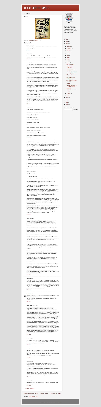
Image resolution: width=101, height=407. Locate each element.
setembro (69, 52)
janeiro (68, 95)
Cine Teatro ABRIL (70, 64)
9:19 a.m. (28, 214)
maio (68, 59)
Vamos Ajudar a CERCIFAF (69, 67)
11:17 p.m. (29, 334)
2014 (67, 39)
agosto (68, 53)
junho (68, 57)
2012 (67, 43)
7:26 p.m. (28, 357)
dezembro (69, 46)
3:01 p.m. (28, 301)
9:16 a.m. (28, 103)
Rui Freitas (29, 293)
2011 (67, 45)
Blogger (59, 401)
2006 (67, 104)
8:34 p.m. (28, 376)
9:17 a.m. (28, 137)
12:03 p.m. (29, 289)
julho (68, 55)
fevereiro (69, 93)
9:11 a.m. (28, 58)
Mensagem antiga (56, 393)
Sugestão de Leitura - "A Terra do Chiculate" (71, 86)
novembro (69, 48)
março (68, 62)
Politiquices (68, 88)
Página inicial (44, 393)
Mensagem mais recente (31, 393)
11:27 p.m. (29, 385)
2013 (67, 41)
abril (68, 60)
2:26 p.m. (28, 344)
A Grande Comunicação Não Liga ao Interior (71, 72)
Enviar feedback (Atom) (33, 396)
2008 (67, 100)
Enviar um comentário (29, 388)
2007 (67, 102)
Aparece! (68, 83)
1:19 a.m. (28, 49)
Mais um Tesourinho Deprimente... (70, 78)
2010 (67, 97)
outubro (68, 50)
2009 (67, 99)
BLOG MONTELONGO (36, 8)
